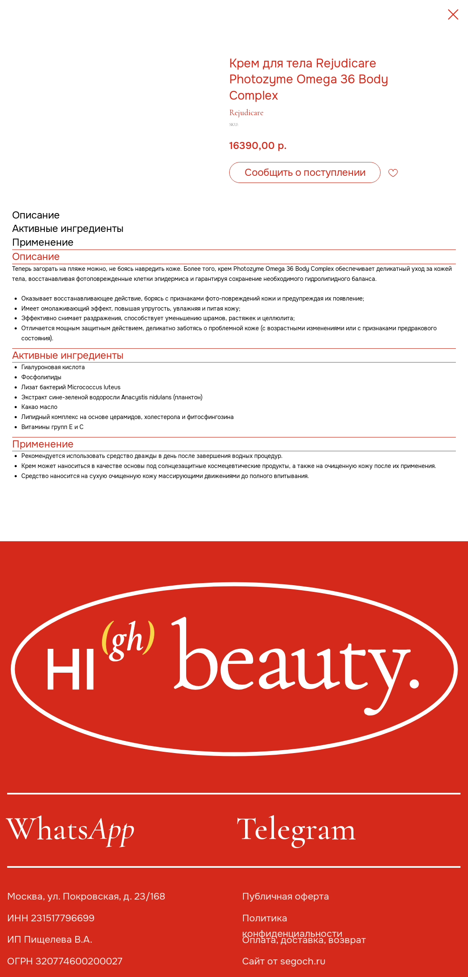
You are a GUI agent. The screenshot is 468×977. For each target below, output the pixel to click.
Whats (70, 828)
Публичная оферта (285, 896)
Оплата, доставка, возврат (304, 940)
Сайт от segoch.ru (283, 961)
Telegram (296, 828)
